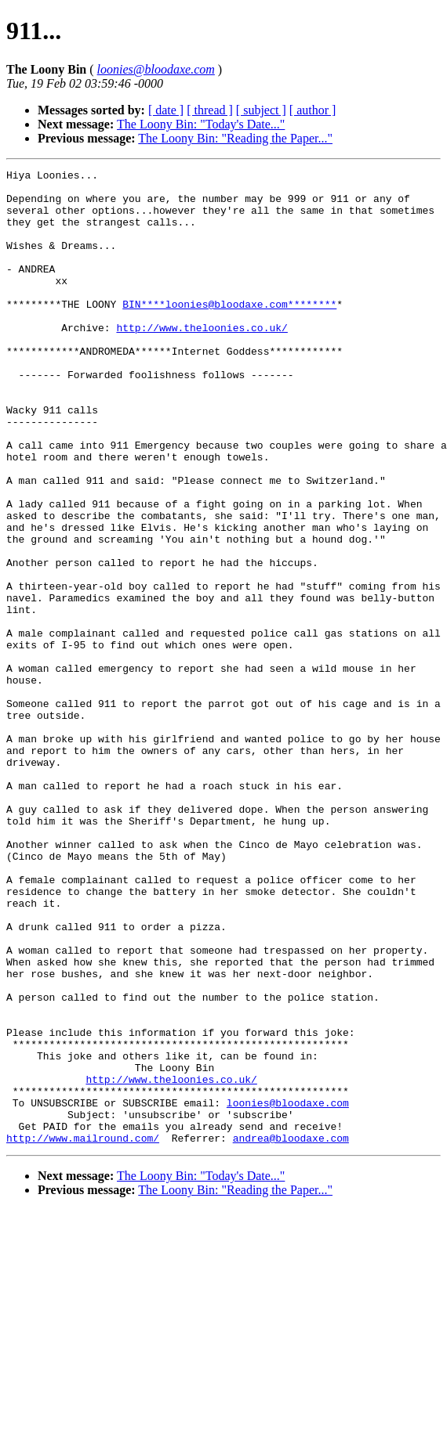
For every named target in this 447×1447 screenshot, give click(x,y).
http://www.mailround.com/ (82, 1333)
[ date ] (166, 110)
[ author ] (312, 110)
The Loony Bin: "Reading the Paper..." (235, 138)
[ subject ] (261, 110)
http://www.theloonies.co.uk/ (201, 360)
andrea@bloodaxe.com (291, 1333)
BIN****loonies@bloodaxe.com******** (229, 332)
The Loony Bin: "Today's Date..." (201, 124)
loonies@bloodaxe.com (288, 1290)
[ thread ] (210, 110)
